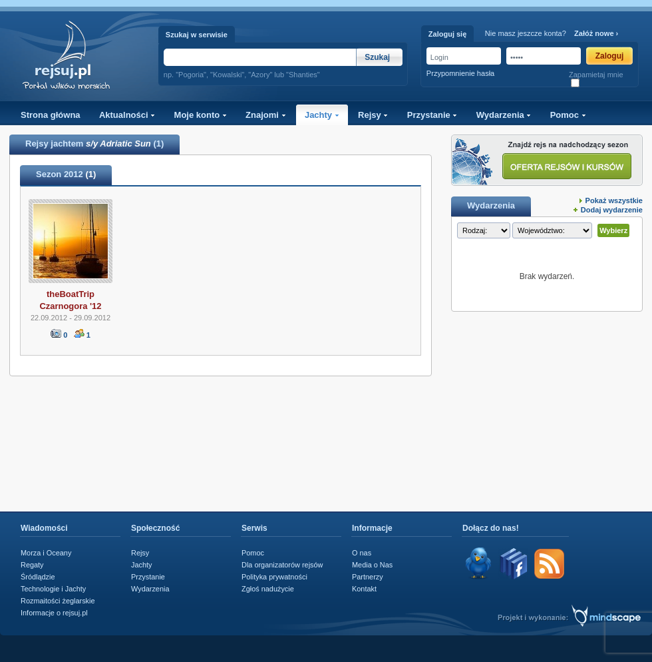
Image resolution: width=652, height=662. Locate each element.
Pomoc (568, 115)
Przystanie (432, 115)
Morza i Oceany (46, 553)
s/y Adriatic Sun (118, 144)
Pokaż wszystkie (614, 200)
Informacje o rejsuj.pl (54, 613)
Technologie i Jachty (53, 589)
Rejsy (373, 115)
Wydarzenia (504, 115)
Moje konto (200, 115)
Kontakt (364, 589)
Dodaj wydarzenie (612, 210)
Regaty (32, 565)
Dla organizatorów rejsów (282, 565)
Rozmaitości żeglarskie (58, 601)
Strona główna (51, 115)
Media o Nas (372, 565)
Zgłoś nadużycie (268, 589)
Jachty (322, 115)
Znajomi (265, 115)
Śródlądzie (38, 577)
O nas (361, 553)
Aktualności (127, 115)
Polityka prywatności (274, 577)
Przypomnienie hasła (460, 73)
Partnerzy (367, 577)
